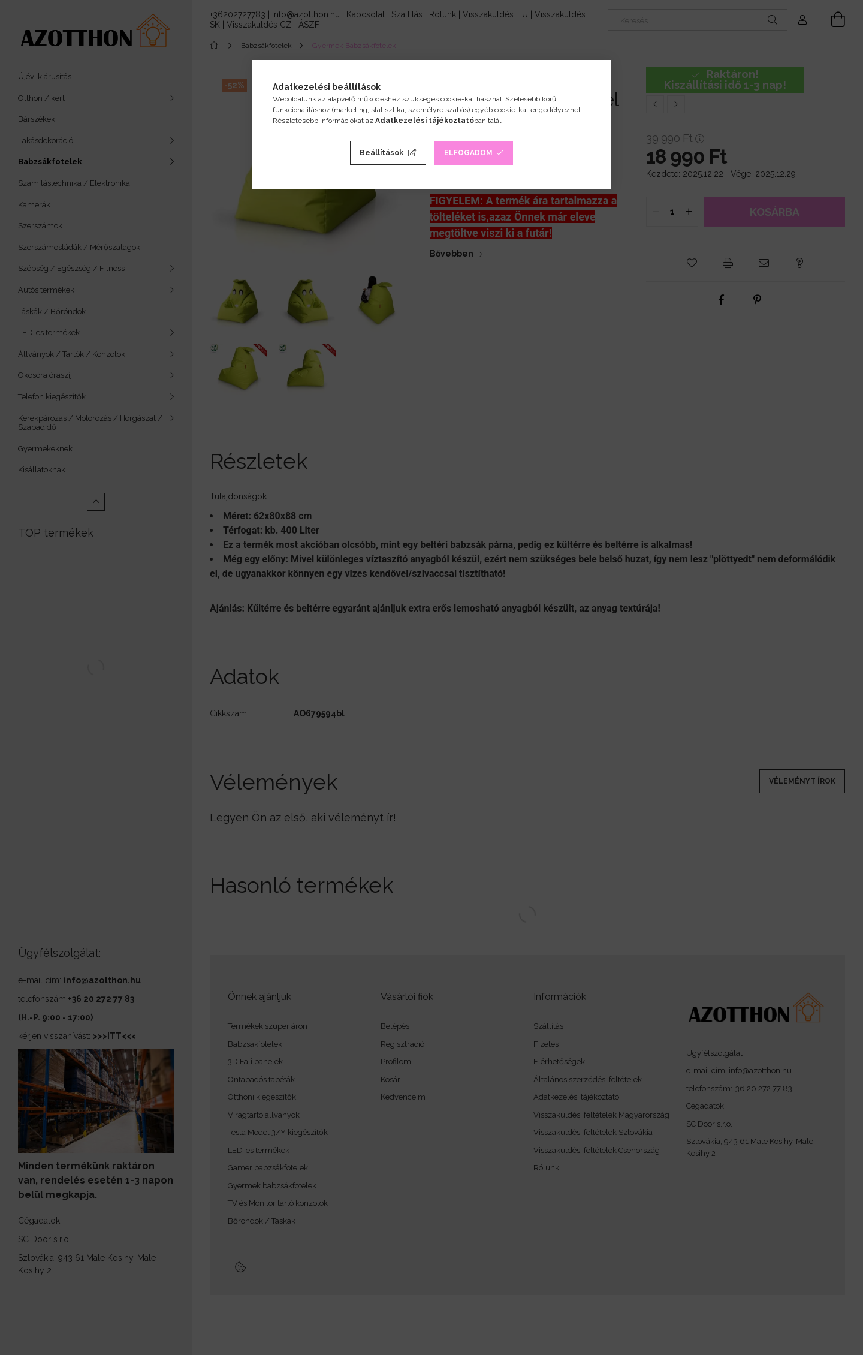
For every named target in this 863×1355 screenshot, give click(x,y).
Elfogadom (468, 153)
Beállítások (381, 153)
